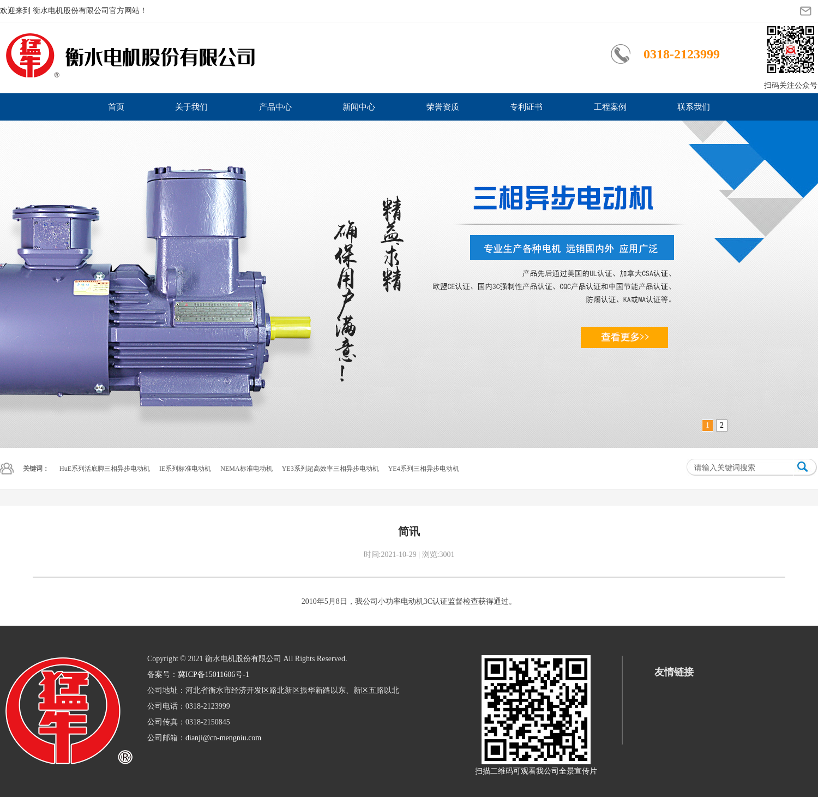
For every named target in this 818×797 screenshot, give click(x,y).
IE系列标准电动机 (185, 468)
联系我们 (693, 107)
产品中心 (275, 107)
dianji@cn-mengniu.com (223, 738)
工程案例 (610, 107)
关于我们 (191, 107)
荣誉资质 (442, 107)
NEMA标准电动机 (246, 468)
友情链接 (674, 672)
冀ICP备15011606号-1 (213, 674)
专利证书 (526, 107)
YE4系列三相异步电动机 (423, 468)
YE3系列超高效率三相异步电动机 (330, 468)
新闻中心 (358, 107)
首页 (116, 107)
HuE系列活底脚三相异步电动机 (104, 468)
